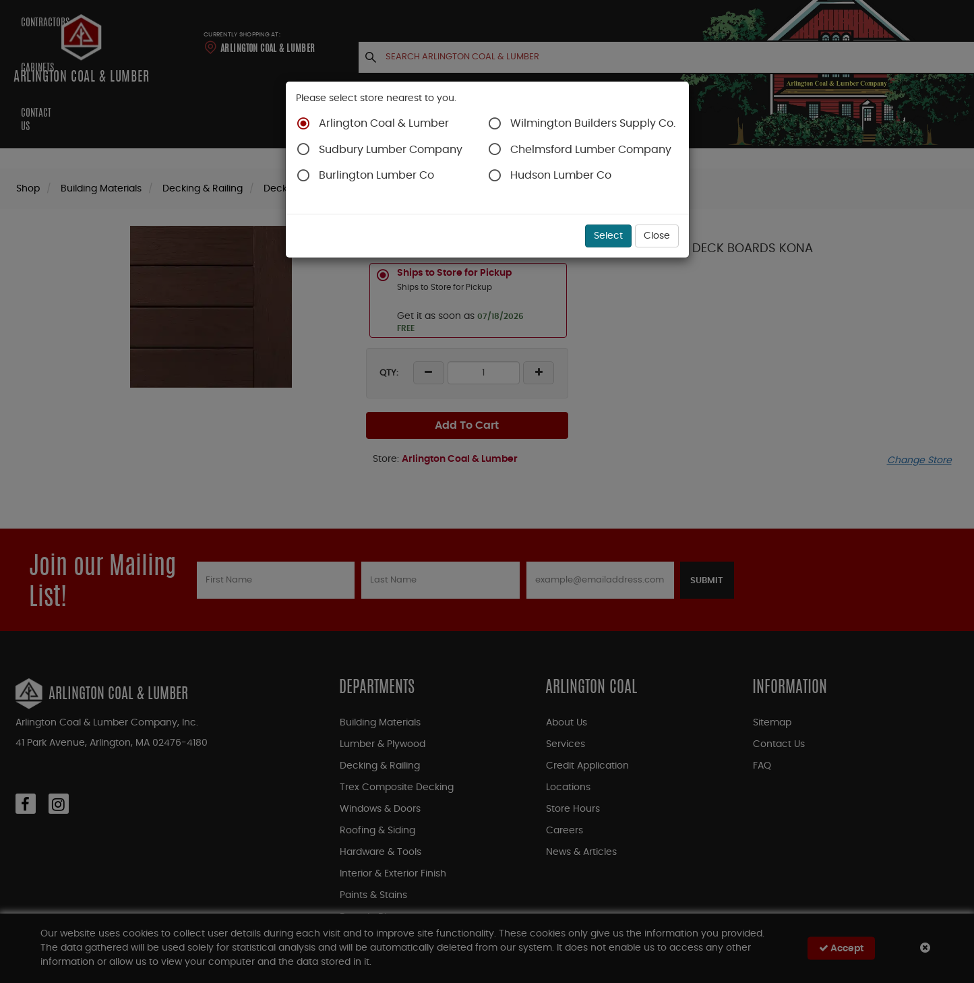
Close (657, 236)
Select (608, 236)
